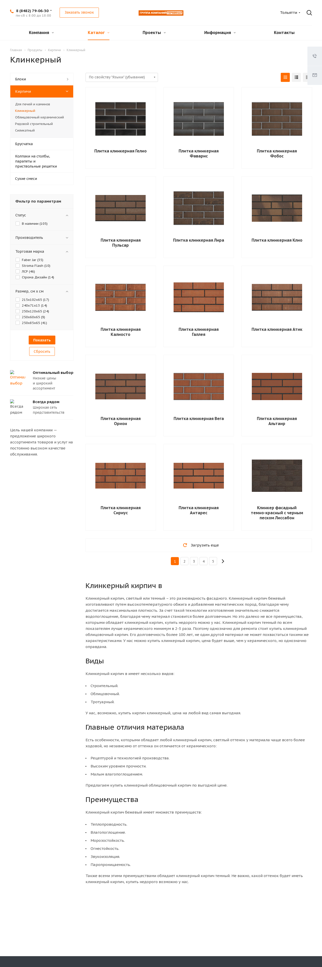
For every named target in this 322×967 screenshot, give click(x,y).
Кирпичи (23, 91)
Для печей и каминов (32, 104)
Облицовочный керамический (39, 117)
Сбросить (42, 351)
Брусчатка (24, 144)
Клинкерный (25, 111)
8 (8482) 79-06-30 (32, 10)
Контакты (284, 32)
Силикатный (25, 130)
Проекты (154, 32)
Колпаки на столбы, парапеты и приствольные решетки (36, 161)
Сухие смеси (26, 178)
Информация (220, 32)
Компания (41, 32)
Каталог (98, 32)
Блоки (20, 79)
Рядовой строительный (34, 124)
